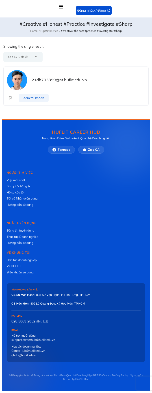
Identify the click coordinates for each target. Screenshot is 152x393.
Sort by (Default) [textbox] (18, 57)
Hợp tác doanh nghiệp (22, 260)
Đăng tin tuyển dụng (20, 230)
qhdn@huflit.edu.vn (24, 355)
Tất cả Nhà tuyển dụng (22, 198)
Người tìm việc (49, 30)
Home (33, 30)
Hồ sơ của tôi (15, 192)
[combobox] (23, 57)
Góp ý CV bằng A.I (19, 186)
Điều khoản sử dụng (20, 272)
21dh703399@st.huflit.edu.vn (59, 79)
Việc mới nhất (16, 180)
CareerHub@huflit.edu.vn (28, 350)
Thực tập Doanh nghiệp (22, 236)
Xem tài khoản (33, 98)
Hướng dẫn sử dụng (20, 204)
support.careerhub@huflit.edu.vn (33, 339)
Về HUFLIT (14, 266)
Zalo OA (91, 150)
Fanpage (61, 150)
